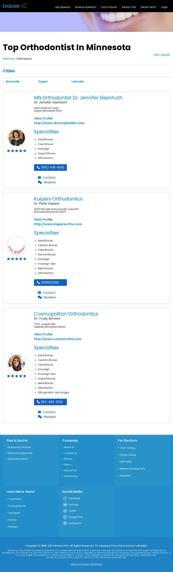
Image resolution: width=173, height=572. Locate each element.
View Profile (43, 118)
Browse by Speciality (20, 453)
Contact (47, 177)
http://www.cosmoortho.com (57, 339)
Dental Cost (129, 7)
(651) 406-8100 (50, 167)
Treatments (15, 499)
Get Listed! (162, 54)
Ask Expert (14, 513)
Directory (9, 59)
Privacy (68, 459)
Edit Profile (125, 461)
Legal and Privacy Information (86, 564)
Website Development (132, 468)
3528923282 (48, 282)
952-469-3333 (50, 402)
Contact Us (70, 453)
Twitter (69, 511)
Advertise (125, 475)
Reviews (47, 182)
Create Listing (128, 455)
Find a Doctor (109, 7)
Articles (12, 520)
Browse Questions (85, 7)
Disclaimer (70, 470)
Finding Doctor (17, 506)
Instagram (72, 523)
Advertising (70, 476)
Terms (67, 464)
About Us (69, 447)
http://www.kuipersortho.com (58, 224)
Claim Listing (127, 448)
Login (164, 7)
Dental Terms (148, 7)
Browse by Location (19, 447)
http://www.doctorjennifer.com (59, 123)
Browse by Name (18, 459)
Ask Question (62, 7)
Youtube (70, 505)
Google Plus (73, 517)
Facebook (71, 499)
